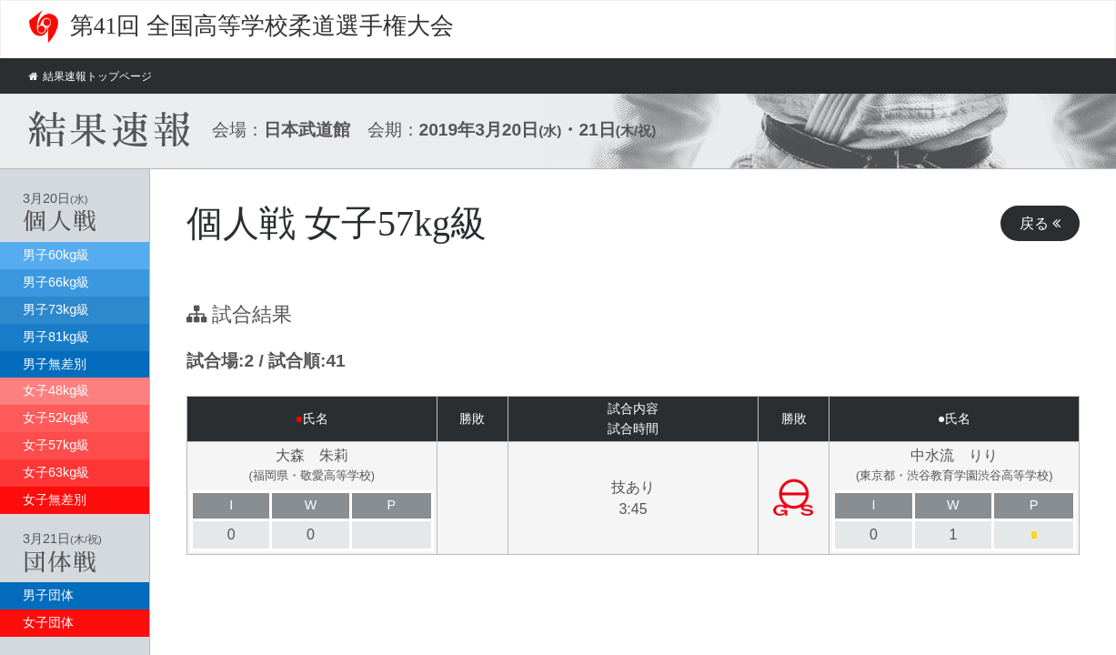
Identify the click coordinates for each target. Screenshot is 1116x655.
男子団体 (48, 595)
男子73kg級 (56, 309)
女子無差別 (54, 499)
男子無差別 (54, 364)
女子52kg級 (56, 417)
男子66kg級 (56, 282)
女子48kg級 (56, 390)
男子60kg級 (56, 254)
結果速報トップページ (95, 76)
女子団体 (48, 622)
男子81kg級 (56, 336)
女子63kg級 (56, 472)
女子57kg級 (56, 445)
